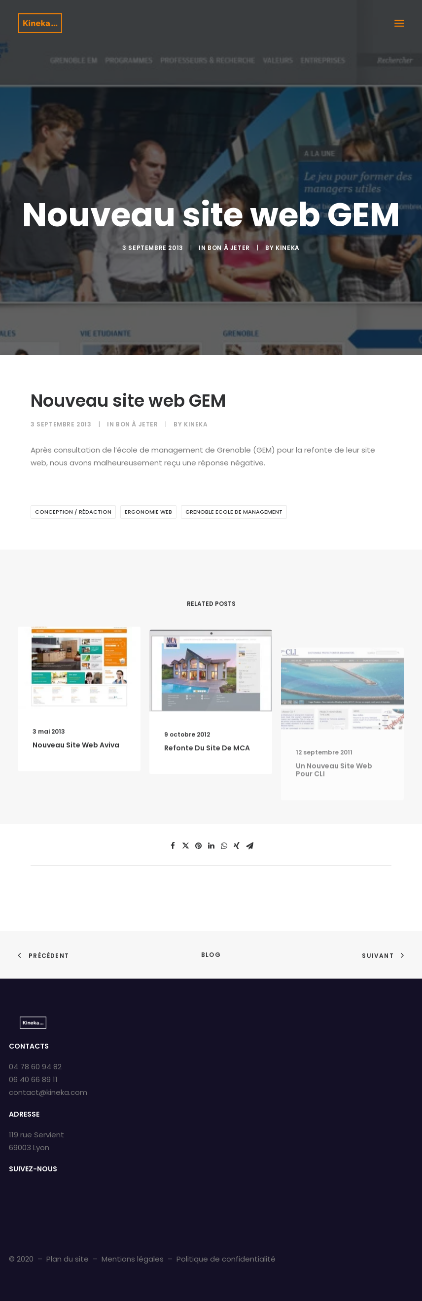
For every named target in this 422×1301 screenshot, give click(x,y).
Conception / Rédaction (73, 512)
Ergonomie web (148, 512)
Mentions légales (133, 1259)
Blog (211, 954)
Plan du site (67, 1259)
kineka (288, 248)
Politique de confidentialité (226, 1259)
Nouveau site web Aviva (76, 759)
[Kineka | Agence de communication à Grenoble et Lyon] (40, 23)
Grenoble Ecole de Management (233, 512)
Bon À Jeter (229, 248)
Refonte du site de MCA (207, 783)
